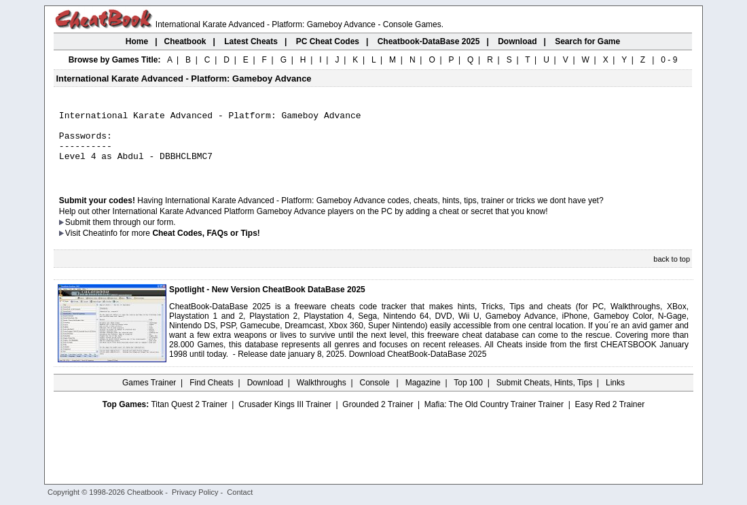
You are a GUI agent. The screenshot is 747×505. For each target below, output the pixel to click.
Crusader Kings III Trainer (284, 416)
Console (376, 395)
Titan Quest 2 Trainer (189, 416)
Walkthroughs (321, 395)
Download (265, 395)
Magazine (423, 395)
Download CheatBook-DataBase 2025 (418, 366)
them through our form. (134, 234)
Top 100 (468, 395)
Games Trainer (149, 395)
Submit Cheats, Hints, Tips (544, 395)
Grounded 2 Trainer (377, 416)
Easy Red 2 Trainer (609, 416)
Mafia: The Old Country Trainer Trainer (494, 416)
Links (615, 395)
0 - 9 (669, 60)
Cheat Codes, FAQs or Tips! (205, 245)
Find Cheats (211, 395)
